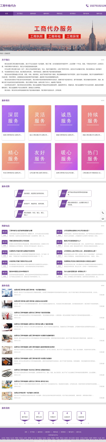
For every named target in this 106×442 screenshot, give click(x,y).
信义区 (12, 438)
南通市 (57, 438)
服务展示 (47, 432)
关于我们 (32, 432)
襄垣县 (62, 438)
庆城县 (69, 441)
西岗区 (54, 441)
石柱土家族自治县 (62, 441)
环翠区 (4, 439)
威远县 (96, 439)
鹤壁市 (95, 438)
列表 (1, 53)
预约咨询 (71, 432)
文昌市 (25, 438)
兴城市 (90, 438)
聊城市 (49, 439)
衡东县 (36, 439)
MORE (102, 60)
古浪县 (82, 438)
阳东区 (77, 438)
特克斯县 (39, 438)
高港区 (66, 438)
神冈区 (50, 441)
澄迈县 (21, 438)
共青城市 (22, 439)
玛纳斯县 (82, 439)
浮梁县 (8, 438)
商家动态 (55, 432)
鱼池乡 (8, 439)
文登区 (54, 439)
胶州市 (77, 439)
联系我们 (63, 432)
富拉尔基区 (72, 438)
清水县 (73, 439)
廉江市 (92, 439)
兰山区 (99, 438)
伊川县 (34, 438)
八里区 (58, 439)
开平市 (101, 439)
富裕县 (13, 439)
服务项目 (40, 432)
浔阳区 (16, 438)
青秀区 (30, 438)
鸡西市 (27, 439)
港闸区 (87, 439)
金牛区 (3, 438)
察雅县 (40, 439)
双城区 (53, 438)
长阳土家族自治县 (65, 439)
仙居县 (48, 438)
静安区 (86, 438)
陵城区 (32, 439)
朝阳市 (17, 439)
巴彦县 (44, 438)
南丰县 (45, 439)
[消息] (103, 219)
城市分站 (78, 432)
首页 (26, 432)
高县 (46, 441)
